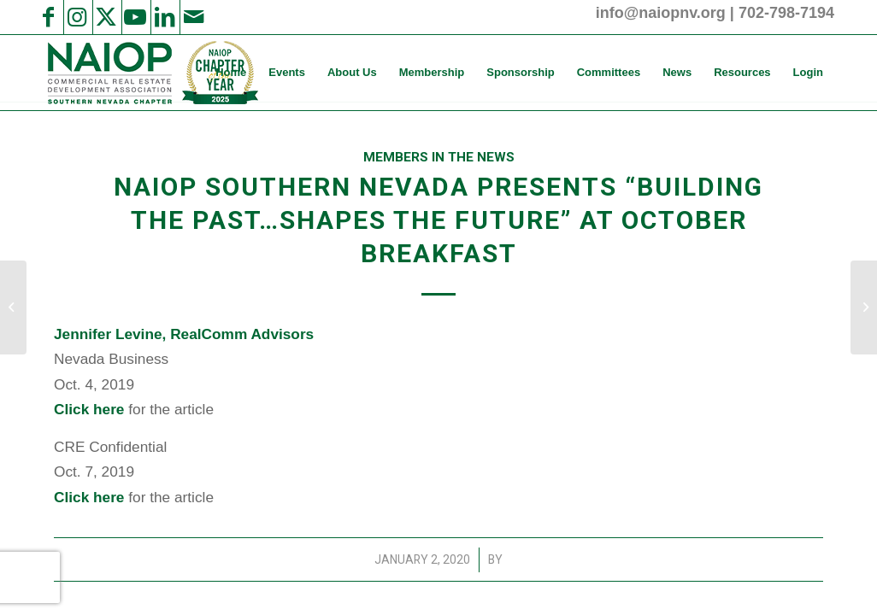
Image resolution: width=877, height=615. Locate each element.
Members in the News (439, 157)
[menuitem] (230, 72)
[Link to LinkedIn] (164, 17)
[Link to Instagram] (77, 17)
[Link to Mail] (193, 17)
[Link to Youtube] (135, 17)
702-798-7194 (786, 12)
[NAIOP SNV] (151, 72)
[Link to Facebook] (48, 17)
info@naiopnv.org (661, 12)
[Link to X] (106, 17)
